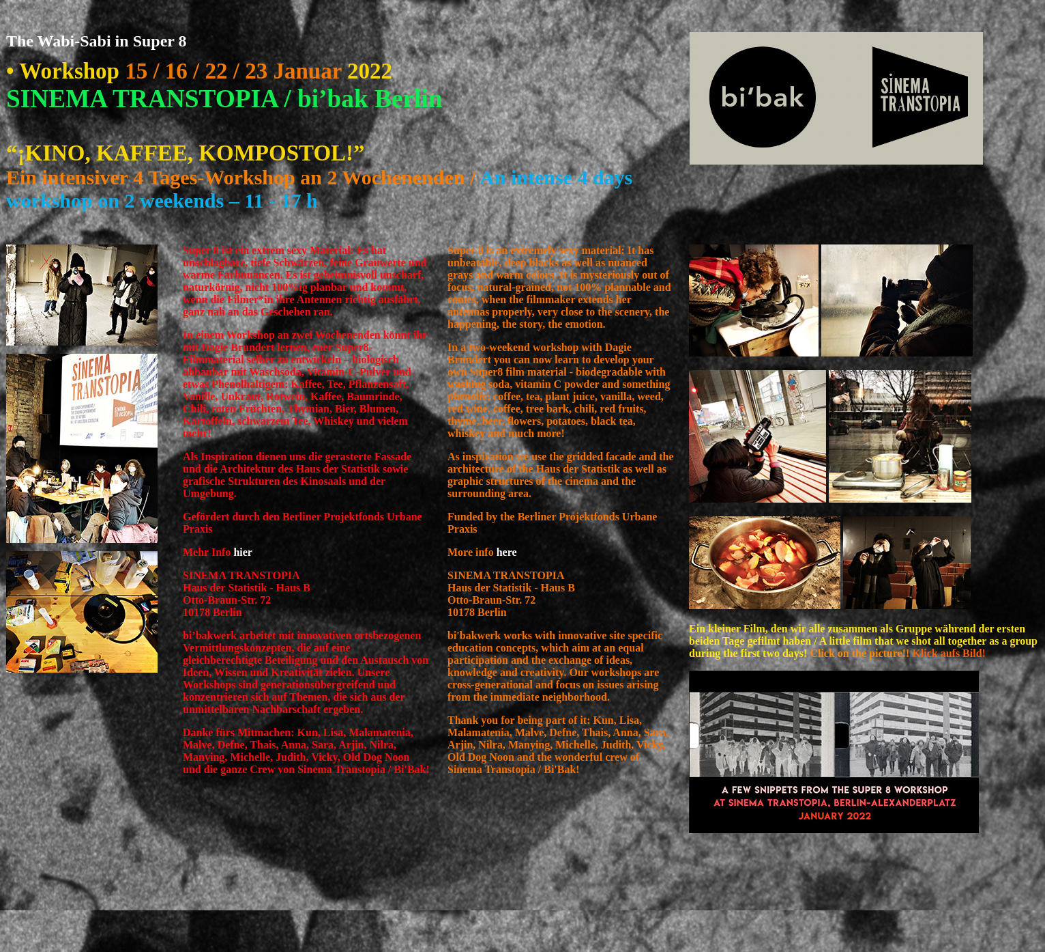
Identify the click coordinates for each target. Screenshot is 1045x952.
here (507, 552)
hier (242, 552)
